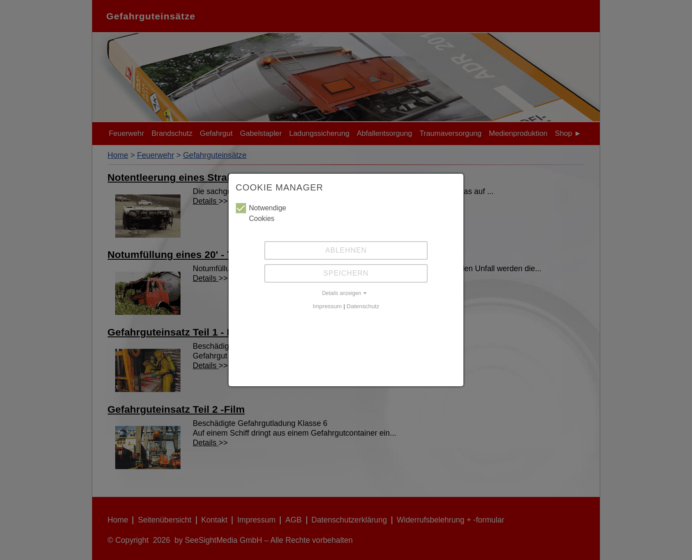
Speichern (346, 273)
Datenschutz (362, 306)
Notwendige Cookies (261, 212)
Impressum (327, 306)
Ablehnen (346, 250)
